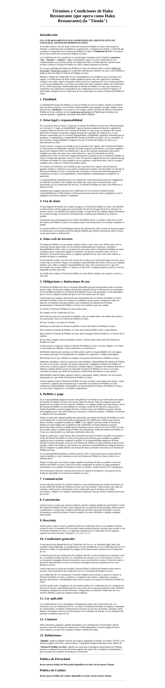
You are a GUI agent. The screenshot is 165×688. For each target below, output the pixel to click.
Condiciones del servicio (80, 112)
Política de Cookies (59, 71)
